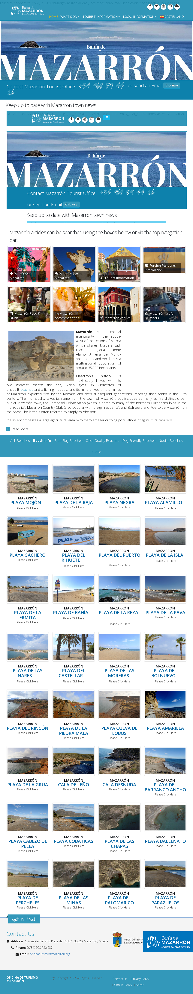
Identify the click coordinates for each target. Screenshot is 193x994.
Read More (20, 429)
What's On (68, 17)
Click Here (172, 85)
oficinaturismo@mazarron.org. (50, 954)
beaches (26, 389)
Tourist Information (100, 17)
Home (53, 17)
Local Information (139, 17)
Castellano (172, 17)
